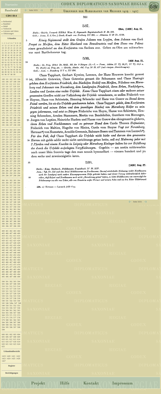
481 (7, 269)
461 (7, 260)
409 (18, 233)
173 (14, 113)
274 (18, 163)
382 (10, 219)
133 (14, 94)
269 (18, 161)
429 (18, 243)
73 (20, 65)
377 (10, 216)
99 (14, 74)
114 (18, 84)
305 (3, 183)
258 (14, 156)
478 (14, 267)
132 (10, 94)
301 (7, 180)
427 (10, 243)
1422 (18, 356)
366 (7, 212)
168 (14, 110)
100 (3, 79)
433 (14, 245)
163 (14, 108)
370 (3, 214)
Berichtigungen (11, 373)
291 (7, 173)
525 (3, 293)
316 (7, 187)
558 (18, 308)
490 (3, 274)
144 (18, 98)
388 (14, 221)
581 (10, 320)
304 (18, 180)
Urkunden (11, 38)
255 (3, 156)
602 (10, 334)
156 (7, 106)
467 (10, 262)
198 (14, 125)
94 (20, 72)
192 (10, 122)
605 (3, 337)
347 (10, 202)
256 (7, 156)
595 (7, 327)
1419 (4, 356)
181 (7, 118)
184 (18, 118)
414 (18, 236)
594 (3, 327)
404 (18, 231)
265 (3, 161)
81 (3, 70)
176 (7, 115)
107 (10, 82)
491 (7, 274)
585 (7, 322)
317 (10, 187)
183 (14, 118)
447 (10, 252)
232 (10, 144)
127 (10, 91)
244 (18, 149)
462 (10, 260)
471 (7, 265)
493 (14, 274)
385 (3, 221)
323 (14, 190)
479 (18, 267)
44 (17, 55)
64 (14, 62)
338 (14, 197)
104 (18, 79)
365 (3, 212)
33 (6, 53)
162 (10, 108)
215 (3, 137)
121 (7, 89)
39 (3, 55)
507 (10, 284)
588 (18, 322)
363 (14, 209)
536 (7, 298)
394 (18, 224)
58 (17, 60)
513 (14, 286)
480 (3, 269)
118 (14, 86)
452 (10, 255)
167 (10, 110)
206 (7, 132)
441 (7, 250)
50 (14, 57)
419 (18, 238)
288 (14, 171)
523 (14, 291)
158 (14, 106)
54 (6, 60)
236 (7, 147)
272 (10, 163)
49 (11, 57)
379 (18, 216)
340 (3, 200)
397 (10, 226)
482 (10, 269)
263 (14, 159)
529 (18, 293)
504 (18, 281)
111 (7, 84)
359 (18, 207)
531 (7, 296)
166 (7, 110)
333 (14, 195)
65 (17, 62)
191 (7, 122)
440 (3, 250)
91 (11, 72)
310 (3, 185)
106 (7, 82)
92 (14, 72)
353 (14, 204)
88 (3, 72)
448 (14, 252)
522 (10, 291)
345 (3, 202)
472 (10, 265)
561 (10, 310)
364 (18, 209)
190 (3, 122)
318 (14, 187)
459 (18, 257)
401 (7, 231)
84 (11, 70)
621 (7, 344)
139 (18, 96)
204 (18, 130)
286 (7, 171)
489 (18, 272)
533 (14, 296)
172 (10, 113)
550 (7, 305)
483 (14, 269)
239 (18, 147)
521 (7, 291)
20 (8, 48)
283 (14, 168)
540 (3, 301)
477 (10, 267)
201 (7, 130)
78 (14, 67)
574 (3, 317)
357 (10, 207)
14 (11, 45)
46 (3, 57)
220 (3, 139)
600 (3, 334)
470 (3, 265)
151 (7, 103)
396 (7, 226)
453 (14, 255)
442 (10, 250)
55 (8, 60)
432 (10, 245)
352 (10, 204)
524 (18, 291)
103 (14, 79)
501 (7, 281)
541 (7, 301)
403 (14, 231)
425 (3, 243)
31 (20, 50)
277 (10, 166)
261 (7, 159)
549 (3, 305)
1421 (13, 356)
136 (7, 96)
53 (3, 60)
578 (18, 317)
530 (3, 296)
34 (8, 53)
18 (3, 48)
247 (10, 151)
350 (3, 204)
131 (7, 94)
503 (14, 281)
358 (14, 207)
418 (14, 238)
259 (18, 156)
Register (11, 366)
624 (18, 344)
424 (18, 240)
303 (14, 180)
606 (7, 337)
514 (18, 286)
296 (7, 175)
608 (14, 337)
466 (7, 262)
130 (3, 94)
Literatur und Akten (11, 31)
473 (14, 265)
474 (18, 265)
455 (3, 257)
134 (18, 94)
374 (18, 214)
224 (18, 139)
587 (14, 322)
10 (20, 43)
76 (8, 67)
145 (3, 101)
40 (6, 55)
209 (18, 132)
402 (10, 231)
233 (14, 144)
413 (14, 236)
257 (10, 156)
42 (11, 55)
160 (3, 108)
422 (10, 240)
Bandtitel (6, 24)
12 (6, 45)
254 (18, 154)
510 (3, 286)
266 (7, 161)
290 (3, 173)
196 (7, 125)
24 (20, 48)
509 (18, 284)
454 (18, 255)
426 (7, 243)
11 (3, 45)
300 (3, 180)
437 (10, 248)
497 (10, 277)
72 (17, 65)
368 (14, 212)
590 (7, 325)
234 (18, 144)
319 (18, 187)
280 (3, 168)
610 (3, 339)
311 (7, 185)
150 (3, 103)
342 (10, 200)
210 (3, 135)
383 (14, 219)
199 (18, 125)
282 (10, 168)
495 (3, 277)
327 (10, 192)
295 (3, 175)
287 (10, 171)
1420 (8, 356)
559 (3, 310)
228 (14, 142)
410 (3, 236)
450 (3, 255)
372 (10, 214)
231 (7, 144)
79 (17, 67)
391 (7, 224)
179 (18, 115)
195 (3, 125)
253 (14, 154)
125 (3, 91)
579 (3, 320)
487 (10, 272)
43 (14, 55)
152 (10, 103)
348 (14, 202)
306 (7, 183)
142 (10, 98)
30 (17, 50)
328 (14, 192)
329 (18, 192)
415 (3, 238)
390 (3, 224)
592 (14, 325)
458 (14, 257)
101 (7, 79)
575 (7, 317)
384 (18, 219)
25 (3, 50)
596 (10, 327)
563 (18, 310)
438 (14, 248)
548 (19, 303)
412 (10, 236)
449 (18, 252)
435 (3, 248)
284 (18, 168)
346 (7, 202)
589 (3, 325)
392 (10, 224)
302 (10, 180)
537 (10, 298)
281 (7, 168)
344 (18, 200)
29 (14, 50)
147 (10, 101)
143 (14, 98)
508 (14, 284)
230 (3, 144)
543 (14, 301)
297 (10, 175)
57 (14, 60)
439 (18, 248)
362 (10, 209)
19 (6, 48)
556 (10, 308)
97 (8, 74)
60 (3, 62)
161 (7, 108)
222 (10, 139)
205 (3, 132)
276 (7, 166)
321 (7, 190)
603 (14, 334)
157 (10, 106)
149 (18, 101)
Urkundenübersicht (12, 351)
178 (14, 115)
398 (14, 226)
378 (14, 216)
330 (3, 195)
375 (3, 216)
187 (10, 120)
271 (7, 163)
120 (3, 89)
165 (3, 110)
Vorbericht (7, 29)
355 (3, 207)
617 (10, 342)
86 (17, 70)
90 (8, 72)
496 (7, 277)
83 (8, 70)
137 (10, 96)
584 (3, 322)
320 (3, 190)
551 (10, 305)
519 (18, 289)
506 (7, 284)
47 (6, 57)
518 (14, 289)
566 (10, 313)
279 (18, 166)
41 (8, 55)
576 (10, 317)
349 (18, 202)
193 (14, 122)
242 (10, 149)
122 (10, 89)
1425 (13, 358)
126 (7, 91)
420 (3, 240)
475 (3, 267)
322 (10, 190)
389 (18, 221)
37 (17, 53)
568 (18, 313)
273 (14, 163)
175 (3, 115)
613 (14, 339)
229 (18, 142)
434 (18, 245)
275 (3, 166)
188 (14, 120)
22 (14, 48)
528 (14, 293)
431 (7, 245)
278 (14, 166)
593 (18, 325)
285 (3, 171)
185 (3, 120)
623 (14, 344)
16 (17, 45)
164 (18, 108)
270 (3, 163)
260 (3, 159)
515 (3, 289)
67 (3, 65)
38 (20, 53)
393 (14, 224)
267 (10, 161)
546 (7, 303)
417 (10, 238)
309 (18, 183)
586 (10, 322)
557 (14, 308)
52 (20, 57)
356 (7, 207)
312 (10, 185)
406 (7, 233)
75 (6, 67)
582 (14, 320)
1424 (8, 358)
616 (7, 342)
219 (18, 137)
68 (6, 65)
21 (11, 48)
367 (10, 212)
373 (14, 214)
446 (7, 252)
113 (14, 84)
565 (7, 313)
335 (3, 197)
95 (3, 74)
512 (10, 286)
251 (7, 154)
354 (18, 204)
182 (10, 118)
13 (8, 45)
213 (14, 135)
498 (14, 277)
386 (7, 221)
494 (18, 274)
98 (11, 74)
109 (18, 82)
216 (7, 137)
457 (10, 257)
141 (7, 98)
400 (3, 231)
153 (14, 103)
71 (14, 65)
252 (10, 154)
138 (14, 96)
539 (18, 298)
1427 (4, 361)
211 (7, 135)
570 (7, 315)
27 (8, 50)
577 (14, 317)
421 (7, 240)
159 (18, 106)
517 (10, 289)
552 (14, 305)
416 (7, 238)
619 (18, 342)
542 (10, 301)
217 (10, 137)
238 (14, 147)
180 (3, 118)
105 (3, 82)
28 (11, 50)
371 (7, 214)
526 (7, 293)
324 (18, 190)
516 (7, 289)
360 (3, 209)
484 (18, 269)
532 (10, 296)
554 (3, 308)
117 (10, 86)
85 (14, 70)
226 (7, 142)
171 (7, 113)
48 (8, 57)
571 (10, 315)
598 (18, 327)
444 (18, 250)
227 (10, 142)
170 (3, 113)
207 (10, 132)
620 (3, 344)
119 (18, 86)
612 (10, 339)
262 (10, 159)
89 (6, 72)
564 (3, 313)
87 (20, 70)
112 (10, 84)
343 (14, 200)
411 (7, 236)
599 (3, 330)
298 (14, 175)
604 (18, 334)
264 (18, 159)
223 (14, 139)
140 (3, 98)
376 (7, 216)
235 (3, 147)
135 (3, 96)
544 (18, 301)
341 (7, 200)
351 (7, 204)
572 (14, 315)
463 (14, 260)
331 (7, 195)
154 (18, 103)
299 (18, 175)
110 (3, 84)
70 (11, 65)
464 (18, 260)
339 (18, 197)
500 (3, 281)
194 (18, 122)
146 (7, 101)
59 (20, 60)
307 (10, 183)
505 (3, 284)
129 (18, 91)
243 (14, 149)
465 (3, 262)
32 (3, 53)
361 (7, 209)
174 (18, 113)
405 (3, 233)
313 (14, 185)
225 (3, 142)
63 (11, 62)
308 (14, 183)
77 (11, 67)
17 (20, 45)
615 (3, 342)
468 (14, 262)
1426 (18, 358)
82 (6, 70)
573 (18, 315)
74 (3, 67)
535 (3, 298)
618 (14, 342)
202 (10, 130)
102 (10, 79)
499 (18, 277)
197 (10, 125)
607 (10, 337)
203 (14, 130)
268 (14, 161)
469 (18, 262)
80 (20, 67)
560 (7, 310)
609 (18, 337)
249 (18, 151)
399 (18, 226)
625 (3, 346)
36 (14, 53)
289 (18, 171)
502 (10, 281)
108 (14, 82)
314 (18, 185)
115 (3, 86)
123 (14, 89)
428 (14, 243)
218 (14, 137)
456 (7, 257)
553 (18, 305)
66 (20, 62)
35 (11, 53)
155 (3, 106)
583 (18, 320)
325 (3, 192)
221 (7, 139)
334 (18, 195)
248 (14, 151)
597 (14, 327)
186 (7, 120)
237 (10, 147)
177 (10, 115)
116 (7, 86)
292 (10, 173)
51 (17, 57)
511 (7, 286)
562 (14, 310)
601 (7, 334)
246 (7, 151)
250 (3, 154)
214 (18, 135)
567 (14, 313)
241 (7, 149)
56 (11, 60)
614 (18, 339)
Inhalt (5, 26)
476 (7, 267)
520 (3, 291)
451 (7, 255)
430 (3, 245)
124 (18, 89)
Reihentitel (7, 21)
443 (14, 250)
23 (17, 48)
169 (18, 110)
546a (11, 303)
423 (14, 240)
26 (6, 50)
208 (14, 132)
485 (3, 272)
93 (17, 72)
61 (6, 62)
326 (7, 192)
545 (3, 303)
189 (18, 120)
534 (18, 296)
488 (14, 272)
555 (7, 308)
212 (10, 135)
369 (18, 212)
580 (7, 320)
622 (10, 344)
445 (3, 252)
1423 (4, 358)
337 (10, 197)
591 (10, 325)
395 (3, 226)
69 (8, 65)
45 (20, 55)
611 (7, 339)
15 (14, 45)
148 (14, 101)
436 (7, 248)
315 (3, 187)
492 (10, 274)
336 (7, 197)
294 (18, 173)
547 (15, 303)
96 (6, 74)
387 (10, 221)
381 (7, 219)
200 (3, 130)
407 (10, 233)
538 (14, 298)
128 (14, 91)
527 (10, 293)
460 (3, 260)
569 (3, 315)
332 (10, 195)
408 (14, 233)
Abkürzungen (8, 33)
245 (3, 151)
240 (3, 149)
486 (7, 272)
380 (3, 219)
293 (14, 173)
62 (8, 62)
